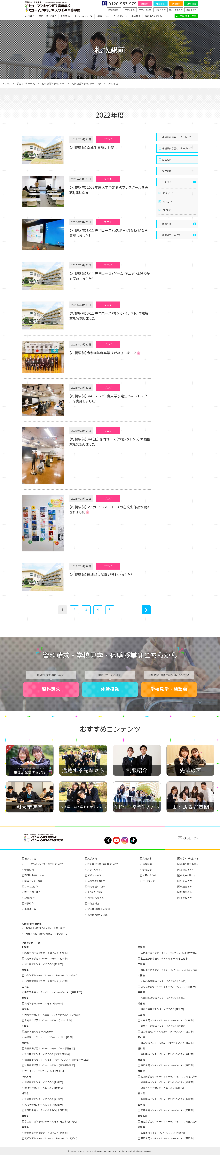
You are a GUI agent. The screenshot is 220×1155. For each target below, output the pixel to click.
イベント (167, 201)
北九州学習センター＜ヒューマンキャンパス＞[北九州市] (169, 1076)
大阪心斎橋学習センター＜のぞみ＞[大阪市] (163, 981)
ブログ (166, 210)
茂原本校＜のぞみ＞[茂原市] (39, 1031)
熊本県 (141, 1093)
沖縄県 (141, 1127)
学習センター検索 (188, 15)
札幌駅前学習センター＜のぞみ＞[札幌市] (46, 958)
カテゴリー (167, 182)
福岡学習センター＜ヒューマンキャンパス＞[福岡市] (167, 1082)
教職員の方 (191, 9)
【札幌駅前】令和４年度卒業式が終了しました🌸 (105, 352)
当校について (103, 16)
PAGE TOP (190, 838)
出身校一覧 (30, 909)
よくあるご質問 (94, 892)
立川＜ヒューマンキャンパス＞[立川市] (44, 1071)
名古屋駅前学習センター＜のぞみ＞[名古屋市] (165, 958)
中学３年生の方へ (189, 864)
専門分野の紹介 (32, 892)
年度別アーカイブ (171, 235)
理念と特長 (30, 858)
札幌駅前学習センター (53, 83)
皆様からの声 (94, 875)
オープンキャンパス (83, 16)
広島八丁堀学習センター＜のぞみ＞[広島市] (163, 1026)
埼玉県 (25, 1009)
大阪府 (141, 975)
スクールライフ (94, 869)
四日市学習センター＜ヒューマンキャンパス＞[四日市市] (169, 969)
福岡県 (141, 1071)
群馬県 (25, 997)
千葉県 (25, 1026)
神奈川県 (26, 1076)
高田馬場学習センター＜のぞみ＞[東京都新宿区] (49, 1048)
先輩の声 (166, 159)
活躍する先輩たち (153, 16)
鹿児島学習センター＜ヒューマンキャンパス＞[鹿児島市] (169, 1121)
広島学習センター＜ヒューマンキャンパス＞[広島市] (167, 1020)
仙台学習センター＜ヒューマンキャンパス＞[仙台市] (50, 975)
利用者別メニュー (96, 886)
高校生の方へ (114, 9)
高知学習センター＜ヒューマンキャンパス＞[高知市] (167, 1065)
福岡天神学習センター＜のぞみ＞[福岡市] (162, 1087)
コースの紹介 (31, 886)
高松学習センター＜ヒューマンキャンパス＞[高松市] (167, 1054)
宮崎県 (141, 1104)
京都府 (141, 992)
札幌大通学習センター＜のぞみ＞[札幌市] (46, 953)
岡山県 (141, 1037)
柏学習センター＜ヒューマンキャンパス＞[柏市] (48, 1037)
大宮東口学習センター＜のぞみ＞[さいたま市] (48, 1020)
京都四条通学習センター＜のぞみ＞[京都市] (163, 997)
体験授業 (160, 3)
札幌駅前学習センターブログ (86, 83)
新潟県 (25, 1093)
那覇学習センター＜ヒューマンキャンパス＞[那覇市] (167, 1138)
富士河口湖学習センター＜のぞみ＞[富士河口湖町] (50, 1121)
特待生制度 (93, 903)
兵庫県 (141, 1003)
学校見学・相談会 (168, 689)
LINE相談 (191, 3)
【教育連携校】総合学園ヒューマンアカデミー (47, 933)
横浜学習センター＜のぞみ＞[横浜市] (43, 1087)
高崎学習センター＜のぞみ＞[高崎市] (43, 1003)
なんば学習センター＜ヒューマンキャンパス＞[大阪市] (168, 986)
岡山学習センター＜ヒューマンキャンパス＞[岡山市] (167, 1042)
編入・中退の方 (176, 9)
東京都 (25, 1042)
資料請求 (145, 3)
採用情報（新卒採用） (98, 914)
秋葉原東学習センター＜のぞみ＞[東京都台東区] (49, 1065)
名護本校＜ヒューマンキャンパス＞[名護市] (163, 1132)
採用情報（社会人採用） (99, 909)
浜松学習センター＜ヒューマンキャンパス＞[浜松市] (50, 1138)
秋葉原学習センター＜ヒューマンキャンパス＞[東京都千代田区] (56, 1059)
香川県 (141, 1048)
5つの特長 (29, 897)
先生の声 (166, 171)
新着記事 (167, 223)
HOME (6, 83)
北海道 (25, 947)
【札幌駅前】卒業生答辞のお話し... (95, 147)
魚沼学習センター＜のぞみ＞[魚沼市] (43, 1104)
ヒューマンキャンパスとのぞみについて (43, 864)
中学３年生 (130, 9)
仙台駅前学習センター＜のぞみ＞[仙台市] (46, 981)
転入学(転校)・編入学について (102, 864)
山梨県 (25, 1115)
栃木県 (25, 986)
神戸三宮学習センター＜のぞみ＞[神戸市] (162, 1009)
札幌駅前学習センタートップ (176, 137)
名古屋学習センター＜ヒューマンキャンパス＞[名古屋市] (169, 953)
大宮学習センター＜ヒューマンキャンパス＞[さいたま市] (53, 1014)
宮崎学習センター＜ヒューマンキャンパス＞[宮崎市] (167, 1110)
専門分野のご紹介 (47, 16)
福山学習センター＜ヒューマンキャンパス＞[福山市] (167, 1031)
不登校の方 (186, 897)
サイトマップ (148, 881)
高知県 (141, 1059)
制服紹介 (29, 903)
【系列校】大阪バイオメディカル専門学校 (44, 928)
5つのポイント (120, 16)
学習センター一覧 (26, 83)
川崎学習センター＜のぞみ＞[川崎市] (43, 1082)
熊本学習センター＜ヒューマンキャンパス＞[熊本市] (167, 1099)
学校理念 (135, 16)
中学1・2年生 (145, 9)
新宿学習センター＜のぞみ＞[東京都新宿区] (47, 1054)
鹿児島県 (142, 1115)
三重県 (141, 964)
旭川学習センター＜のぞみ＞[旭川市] (43, 964)
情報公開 (29, 869)
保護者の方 (160, 9)
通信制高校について (34, 875)
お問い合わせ (149, 875)
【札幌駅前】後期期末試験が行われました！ (101, 574)
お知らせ (168, 193)
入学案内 (65, 16)
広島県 (141, 1014)
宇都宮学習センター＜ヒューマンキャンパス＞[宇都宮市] (53, 992)
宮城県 (25, 969)
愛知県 (141, 947)
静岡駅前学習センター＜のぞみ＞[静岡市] (46, 1132)
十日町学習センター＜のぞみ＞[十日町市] (46, 1110)
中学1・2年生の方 (189, 858)
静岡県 (25, 1127)
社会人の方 (186, 881)
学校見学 (176, 3)
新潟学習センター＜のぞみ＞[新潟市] (43, 1099)
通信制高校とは (95, 897)
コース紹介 (29, 16)
